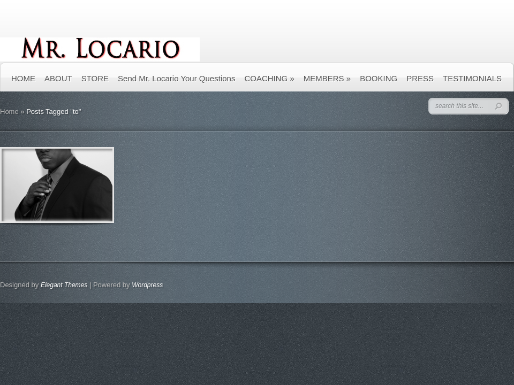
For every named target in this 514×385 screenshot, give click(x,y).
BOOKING (378, 78)
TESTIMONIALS (472, 78)
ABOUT (58, 78)
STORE (95, 78)
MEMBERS (327, 78)
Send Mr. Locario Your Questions (176, 78)
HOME (23, 78)
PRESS (420, 78)
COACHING (269, 78)
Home (9, 111)
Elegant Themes (64, 285)
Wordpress (147, 285)
